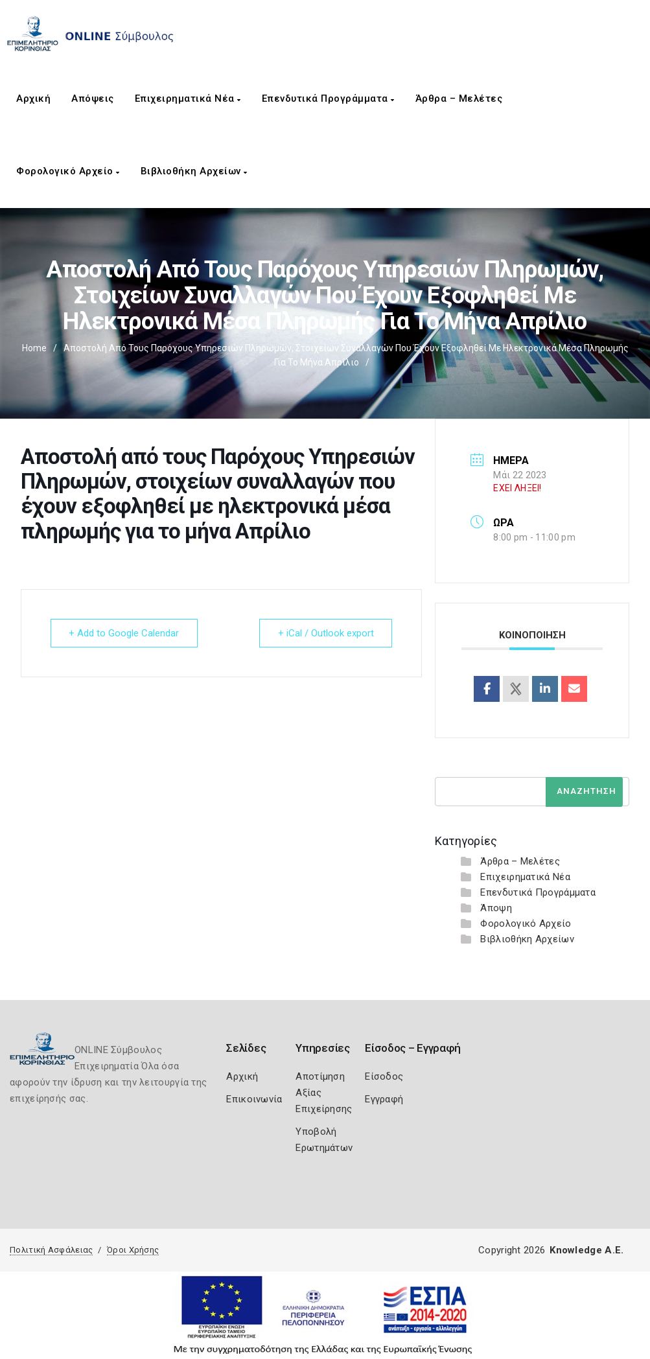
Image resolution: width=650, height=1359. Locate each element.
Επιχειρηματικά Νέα (188, 98)
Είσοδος (384, 1076)
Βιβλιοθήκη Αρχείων (194, 171)
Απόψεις (92, 98)
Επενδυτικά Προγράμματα (328, 98)
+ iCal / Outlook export (325, 633)
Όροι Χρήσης (133, 1250)
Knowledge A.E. (586, 1250)
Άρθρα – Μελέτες (459, 98)
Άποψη (496, 908)
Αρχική (33, 98)
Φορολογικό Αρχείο (68, 171)
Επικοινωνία (254, 1099)
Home (34, 348)
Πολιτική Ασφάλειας (51, 1250)
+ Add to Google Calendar (124, 633)
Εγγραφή (384, 1099)
